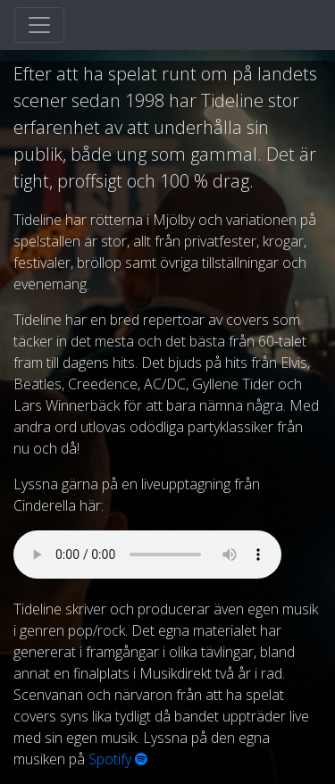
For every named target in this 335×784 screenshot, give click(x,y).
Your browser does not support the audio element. (147, 554)
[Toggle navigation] (39, 25)
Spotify (117, 759)
